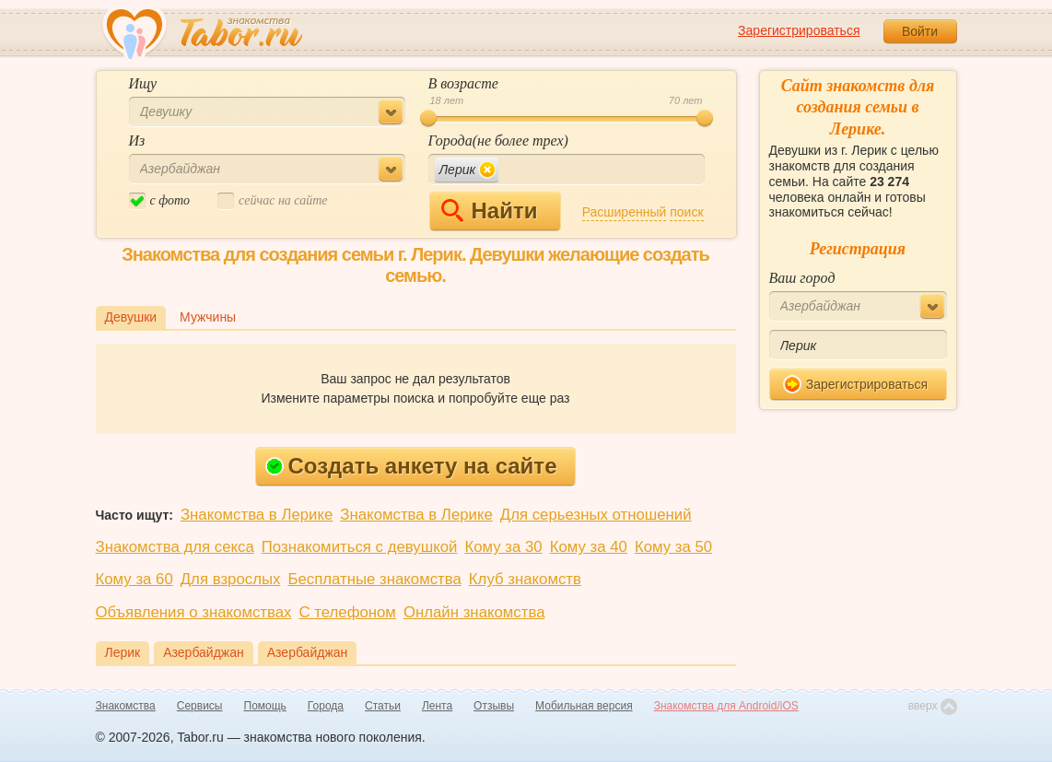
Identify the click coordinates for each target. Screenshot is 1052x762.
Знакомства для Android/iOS (726, 705)
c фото (160, 201)
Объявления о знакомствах (194, 612)
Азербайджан (203, 652)
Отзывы (493, 705)
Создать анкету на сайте (411, 465)
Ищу (143, 83)
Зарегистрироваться (798, 30)
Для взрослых (231, 579)
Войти (920, 31)
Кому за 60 (134, 579)
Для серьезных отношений (596, 514)
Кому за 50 (673, 547)
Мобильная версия (584, 705)
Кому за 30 (503, 547)
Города (326, 705)
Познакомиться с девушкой (360, 547)
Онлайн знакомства (474, 612)
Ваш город (802, 278)
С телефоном (346, 612)
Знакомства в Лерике (257, 514)
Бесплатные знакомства (374, 579)
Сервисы (200, 705)
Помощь (265, 705)
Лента (437, 705)
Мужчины (208, 317)
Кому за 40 (588, 547)
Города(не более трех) (498, 140)
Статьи (383, 705)
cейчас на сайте (272, 201)
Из (137, 140)
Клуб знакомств (525, 579)
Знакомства (126, 705)
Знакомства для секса (175, 547)
